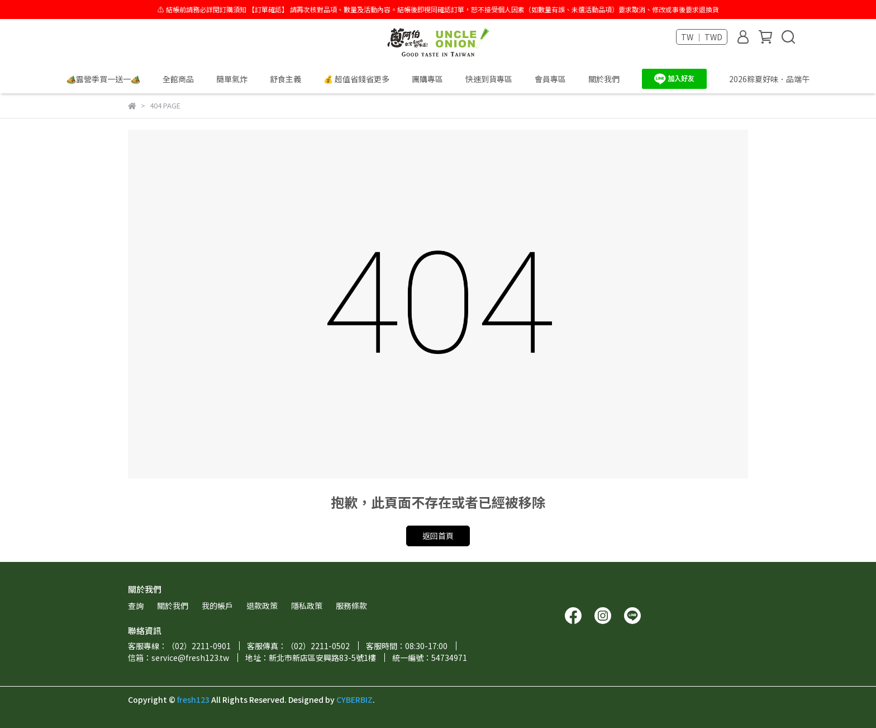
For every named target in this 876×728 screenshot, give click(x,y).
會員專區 (550, 78)
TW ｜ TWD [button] (701, 37)
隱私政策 (306, 605)
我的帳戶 (217, 605)
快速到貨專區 (488, 78)
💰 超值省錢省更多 (356, 78)
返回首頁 (438, 535)
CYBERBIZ (354, 699)
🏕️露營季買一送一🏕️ (103, 78)
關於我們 (604, 78)
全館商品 (178, 78)
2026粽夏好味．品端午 (769, 78)
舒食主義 (285, 78)
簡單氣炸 (231, 78)
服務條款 (351, 605)
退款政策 (262, 605)
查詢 (136, 605)
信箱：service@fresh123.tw (178, 657)
